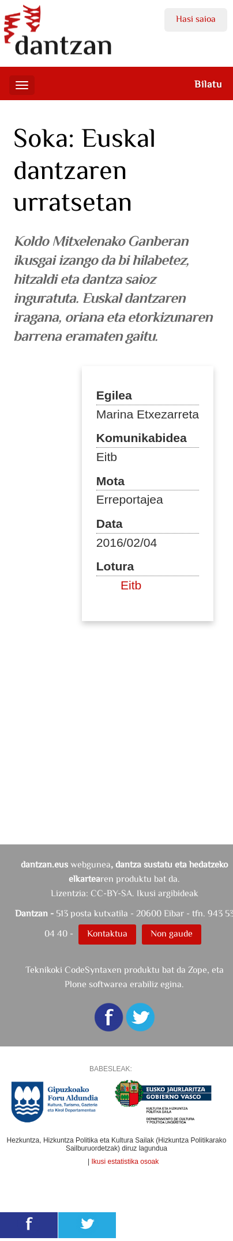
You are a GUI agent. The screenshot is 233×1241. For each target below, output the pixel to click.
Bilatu (208, 84)
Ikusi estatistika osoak (125, 1162)
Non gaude (172, 933)
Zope (197, 969)
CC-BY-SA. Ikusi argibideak (144, 893)
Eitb (131, 585)
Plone (76, 984)
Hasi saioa (196, 19)
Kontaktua (107, 933)
